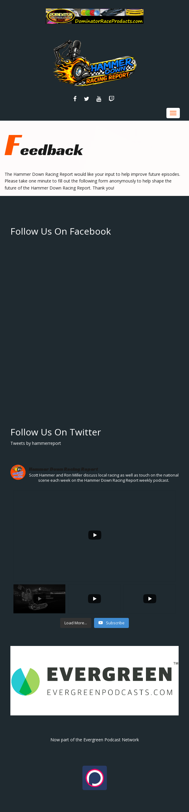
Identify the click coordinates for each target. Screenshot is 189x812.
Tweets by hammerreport (35, 443)
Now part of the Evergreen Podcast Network (94, 740)
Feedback (44, 150)
